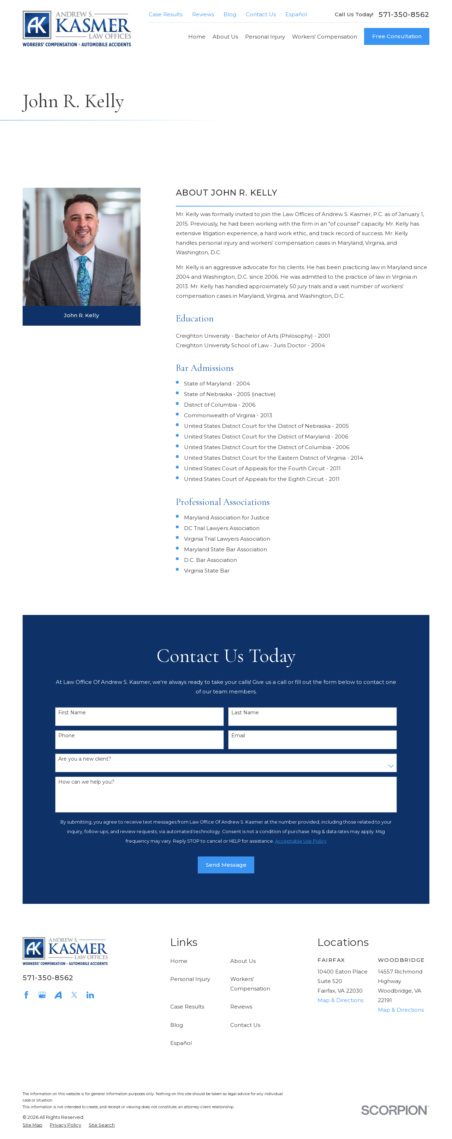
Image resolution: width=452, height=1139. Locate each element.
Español (296, 14)
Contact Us (261, 14)
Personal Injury (190, 979)
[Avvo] (58, 995)
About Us (243, 961)
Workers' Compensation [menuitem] (324, 36)
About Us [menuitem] (225, 36)
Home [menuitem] (197, 36)
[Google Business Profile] (42, 995)
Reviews (203, 14)
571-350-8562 (404, 14)
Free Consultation (397, 36)
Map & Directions (340, 1000)
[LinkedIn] (90, 995)
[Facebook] (26, 995)
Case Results (166, 14)
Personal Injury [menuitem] (265, 36)
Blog (230, 14)
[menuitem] (32, 1125)
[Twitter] (74, 995)
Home (179, 961)
